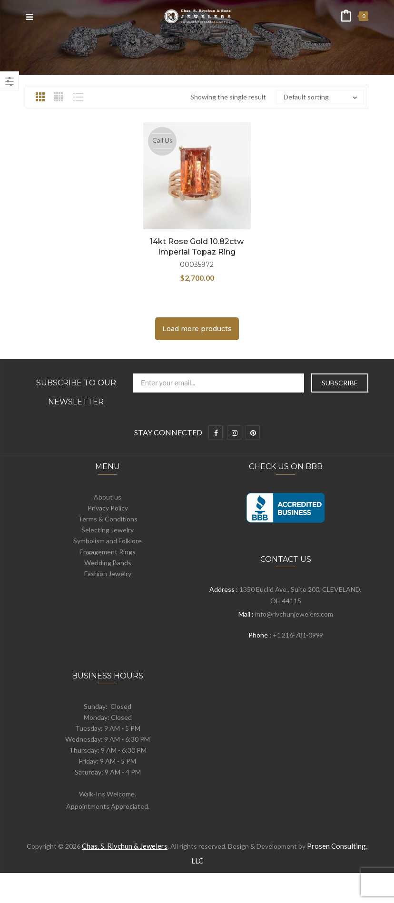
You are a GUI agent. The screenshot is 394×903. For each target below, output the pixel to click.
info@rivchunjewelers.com (294, 614)
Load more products (197, 328)
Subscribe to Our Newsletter (76, 392)
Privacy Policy (108, 508)
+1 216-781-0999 (298, 635)
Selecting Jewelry (107, 530)
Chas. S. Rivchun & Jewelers (124, 846)
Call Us (162, 140)
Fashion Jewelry (107, 573)
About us (107, 497)
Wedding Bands (107, 563)
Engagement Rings (107, 552)
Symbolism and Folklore (107, 541)
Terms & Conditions (108, 519)
